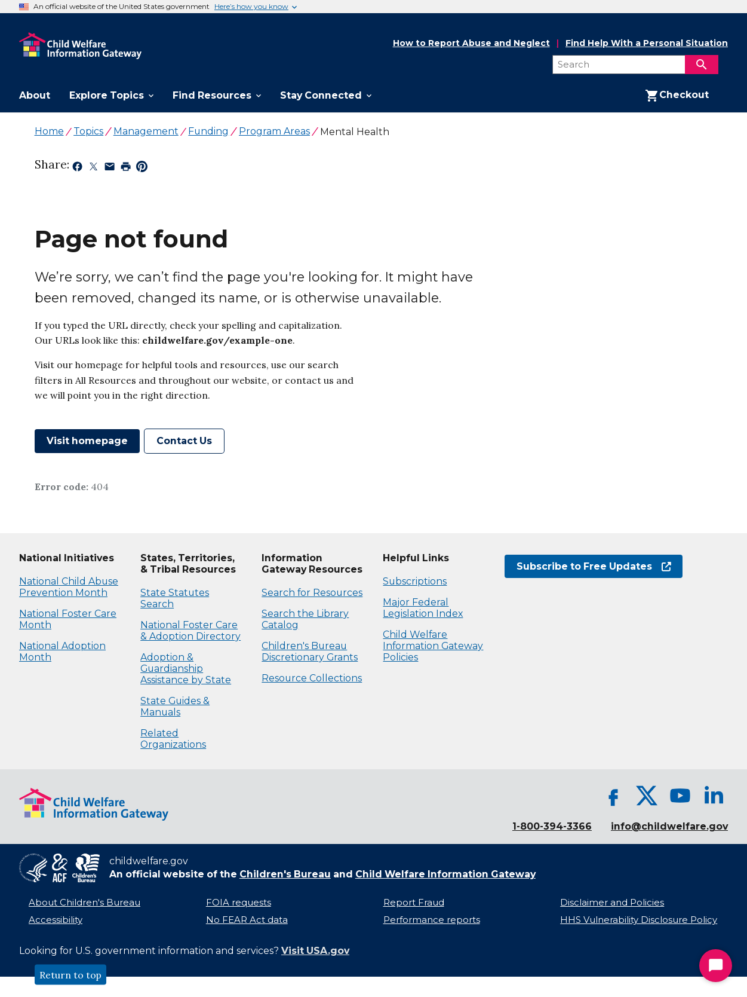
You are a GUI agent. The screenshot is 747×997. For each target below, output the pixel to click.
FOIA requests (238, 902)
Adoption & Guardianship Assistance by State (185, 669)
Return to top (70, 975)
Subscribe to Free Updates (594, 566)
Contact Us (184, 440)
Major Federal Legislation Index (423, 608)
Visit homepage (87, 440)
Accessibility (55, 920)
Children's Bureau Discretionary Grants (310, 651)
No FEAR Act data (247, 920)
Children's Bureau (285, 874)
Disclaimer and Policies (612, 902)
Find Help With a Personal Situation (646, 43)
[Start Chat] (715, 965)
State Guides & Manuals (175, 706)
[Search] (701, 64)
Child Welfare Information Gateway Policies (433, 646)
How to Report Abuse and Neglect (471, 43)
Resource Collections (312, 678)
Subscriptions (415, 581)
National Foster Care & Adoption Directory (190, 630)
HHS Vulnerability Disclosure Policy (638, 920)
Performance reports (431, 920)
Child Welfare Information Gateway (445, 874)
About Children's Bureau (84, 902)
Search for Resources (312, 592)
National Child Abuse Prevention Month (68, 587)
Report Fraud (413, 902)
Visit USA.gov (315, 950)
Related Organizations (173, 738)
